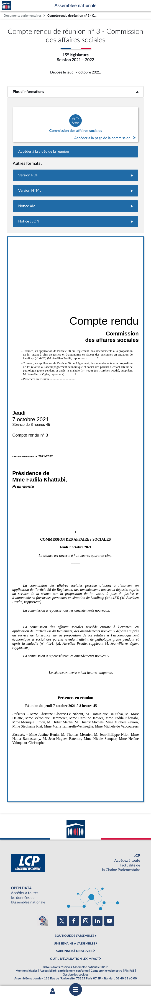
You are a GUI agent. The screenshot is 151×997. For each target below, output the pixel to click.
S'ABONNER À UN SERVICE (74, 951)
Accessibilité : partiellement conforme (64, 970)
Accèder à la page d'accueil (6, 5)
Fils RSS (129, 970)
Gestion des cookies (75, 974)
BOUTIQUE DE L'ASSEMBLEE (74, 935)
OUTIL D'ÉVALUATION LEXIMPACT (74, 959)
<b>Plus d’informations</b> (75, 92)
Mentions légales (26, 970)
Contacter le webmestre (106, 970)
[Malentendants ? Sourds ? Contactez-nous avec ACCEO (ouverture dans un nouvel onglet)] (42, 920)
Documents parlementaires (22, 15)
